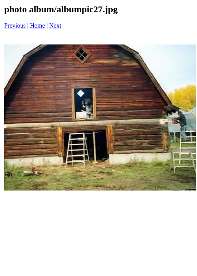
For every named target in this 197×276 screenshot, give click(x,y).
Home (37, 25)
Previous (15, 25)
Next (55, 25)
